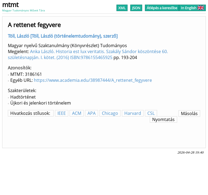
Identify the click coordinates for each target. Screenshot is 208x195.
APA (91, 113)
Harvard (132, 113)
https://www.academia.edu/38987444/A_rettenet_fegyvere (93, 80)
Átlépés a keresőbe (162, 7)
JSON (136, 7)
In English (192, 7)
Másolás (189, 113)
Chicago (110, 113)
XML (122, 7)
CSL (151, 113)
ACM (76, 113)
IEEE (61, 113)
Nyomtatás (163, 119)
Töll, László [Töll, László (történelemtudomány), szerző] (63, 36)
